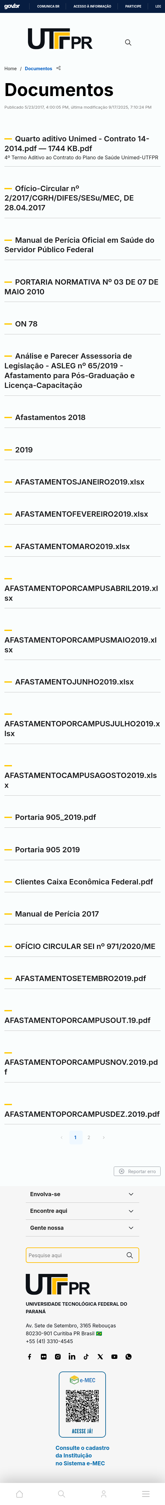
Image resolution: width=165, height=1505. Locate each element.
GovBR (12, 6)
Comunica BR (48, 6)
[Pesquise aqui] (75, 1255)
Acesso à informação (92, 6)
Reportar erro (137, 1171)
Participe (133, 6)
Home (10, 68)
